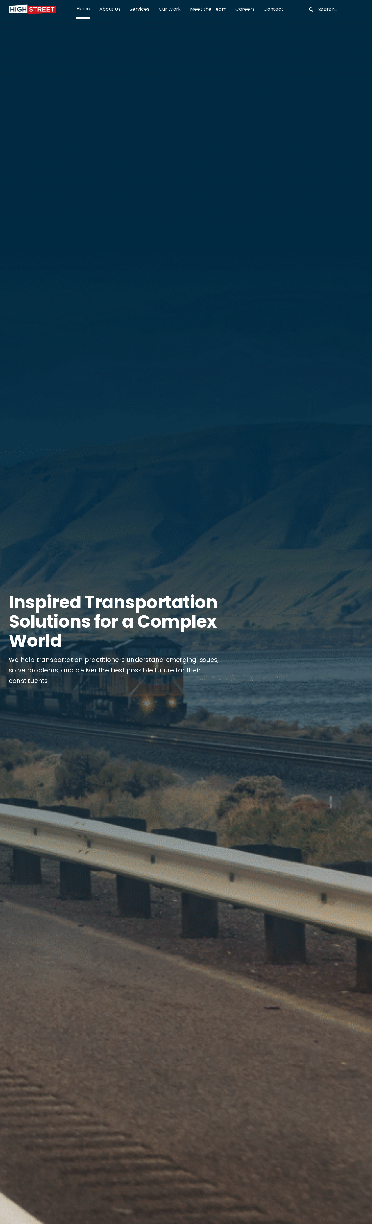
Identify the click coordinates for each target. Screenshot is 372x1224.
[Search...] (333, 9)
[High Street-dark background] (32, 6)
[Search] (311, 9)
